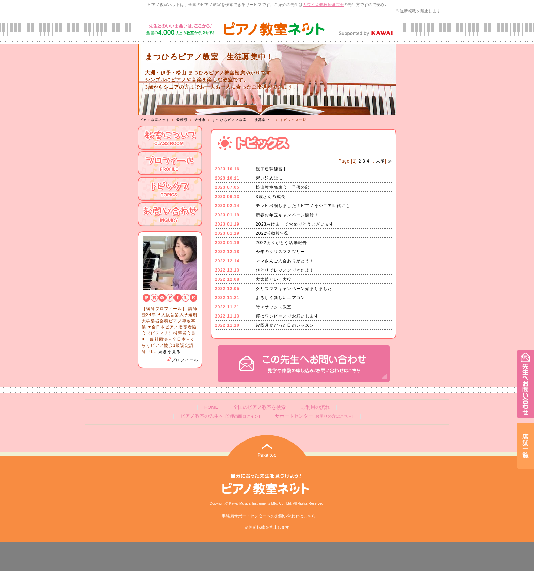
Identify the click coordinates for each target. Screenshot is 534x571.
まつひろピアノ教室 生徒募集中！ (242, 120)
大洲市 (200, 120)
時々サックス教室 (274, 307)
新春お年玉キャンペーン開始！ (287, 215)
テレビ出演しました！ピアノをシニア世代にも (303, 205)
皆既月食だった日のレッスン (285, 325)
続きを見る (169, 351)
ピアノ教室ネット (154, 120)
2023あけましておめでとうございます (295, 224)
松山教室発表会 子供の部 (283, 187)
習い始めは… (269, 178)
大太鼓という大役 (274, 279)
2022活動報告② (272, 233)
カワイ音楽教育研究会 (323, 4)
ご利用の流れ (315, 407)
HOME (211, 407)
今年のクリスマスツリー (280, 251)
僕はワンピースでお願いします (287, 316)
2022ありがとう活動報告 (281, 242)
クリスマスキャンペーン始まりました (294, 288)
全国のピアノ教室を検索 (259, 407)
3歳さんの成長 (270, 196)
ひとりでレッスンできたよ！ (285, 270)
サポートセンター (314, 416)
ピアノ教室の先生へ (220, 416)
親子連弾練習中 (271, 169)
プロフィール (182, 360)
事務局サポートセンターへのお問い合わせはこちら (269, 516)
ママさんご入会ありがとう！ (285, 261)
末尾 (379, 161)
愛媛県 (182, 120)
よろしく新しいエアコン (280, 297)
